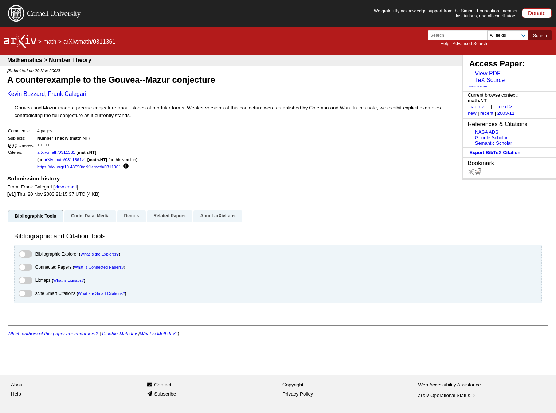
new (472, 113)
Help (444, 43)
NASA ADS (486, 132)
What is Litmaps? (68, 280)
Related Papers (169, 215)
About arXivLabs (217, 215)
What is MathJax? (158, 333)
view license (478, 86)
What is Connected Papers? (99, 267)
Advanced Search (470, 43)
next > (505, 106)
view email (66, 187)
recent (486, 113)
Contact (162, 384)
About (17, 384)
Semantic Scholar (493, 143)
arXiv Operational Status (447, 395)
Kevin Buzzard (26, 94)
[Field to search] (507, 35)
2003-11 (506, 113)
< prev (477, 106)
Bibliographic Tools (35, 216)
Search (540, 35)
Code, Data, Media (90, 215)
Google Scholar (491, 137)
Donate (537, 13)
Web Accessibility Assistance (449, 384)
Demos (131, 215)
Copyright (293, 384)
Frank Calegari (67, 94)
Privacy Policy (297, 394)
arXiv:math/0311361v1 (64, 159)
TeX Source (490, 80)
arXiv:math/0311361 (56, 152)
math (49, 42)
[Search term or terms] (460, 35)
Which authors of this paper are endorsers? (52, 333)
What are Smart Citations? (101, 293)
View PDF (487, 73)
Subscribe (165, 394)
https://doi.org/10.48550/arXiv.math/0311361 (79, 166)
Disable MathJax (119, 333)
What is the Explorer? (100, 254)
